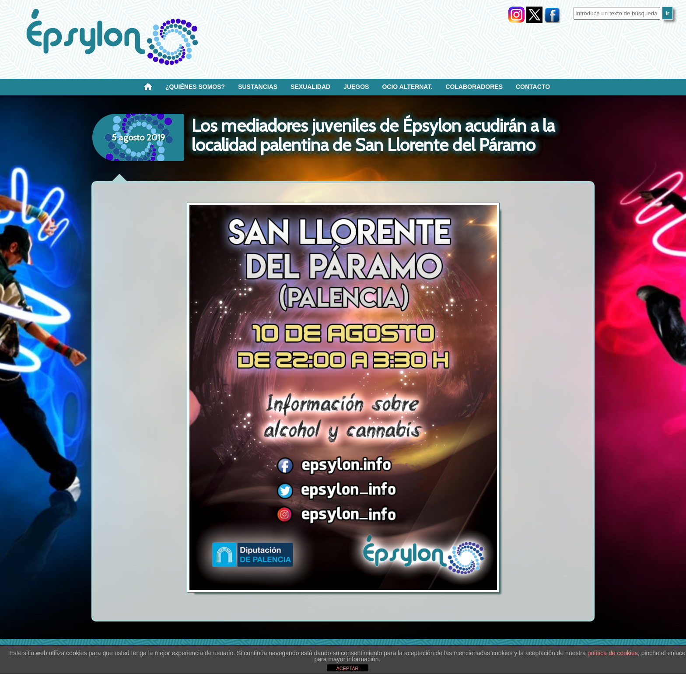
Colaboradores (474, 86)
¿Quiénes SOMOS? (195, 86)
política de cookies (613, 652)
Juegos (356, 86)
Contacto (533, 86)
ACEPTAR (347, 668)
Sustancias (257, 86)
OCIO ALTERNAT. (407, 86)
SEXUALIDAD (310, 86)
